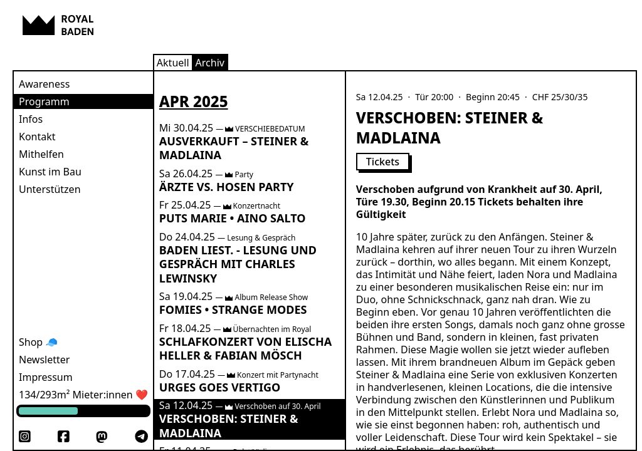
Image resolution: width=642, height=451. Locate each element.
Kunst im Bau (50, 172)
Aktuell (173, 63)
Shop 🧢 (38, 342)
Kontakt (37, 136)
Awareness (44, 84)
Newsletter (44, 359)
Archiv (210, 63)
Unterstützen (50, 189)
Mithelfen (41, 154)
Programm (44, 101)
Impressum (46, 377)
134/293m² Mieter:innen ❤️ (83, 395)
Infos (31, 119)
